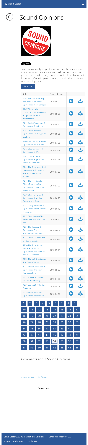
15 (62, 309)
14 (54, 309)
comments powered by (34, 377)
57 (77, 341)
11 (31, 309)
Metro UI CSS (65, 436)
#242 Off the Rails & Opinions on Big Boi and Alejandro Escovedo (33, 159)
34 (24, 328)
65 (77, 347)
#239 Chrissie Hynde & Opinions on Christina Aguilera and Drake (33, 198)
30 (54, 322)
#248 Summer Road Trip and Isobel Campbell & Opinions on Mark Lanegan (34, 101)
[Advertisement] (45, 410)
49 (77, 335)
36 (39, 328)
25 (77, 316)
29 (47, 322)
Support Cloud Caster (13, 441)
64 (69, 347)
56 (69, 341)
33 (77, 322)
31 (62, 322)
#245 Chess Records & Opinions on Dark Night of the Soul (34, 133)
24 (69, 316)
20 (39, 316)
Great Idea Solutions (35, 436)
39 (62, 328)
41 (77, 328)
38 (54, 328)
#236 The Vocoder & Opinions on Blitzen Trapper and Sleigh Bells (33, 230)
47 (62, 335)
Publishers (32, 441)
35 (31, 328)
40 (69, 328)
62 (54, 347)
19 (31, 316)
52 (39, 341)
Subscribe (28, 86)
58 (24, 347)
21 (47, 316)
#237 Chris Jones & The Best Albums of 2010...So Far (34, 219)
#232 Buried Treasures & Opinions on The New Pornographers (34, 269)
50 (24, 341)
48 (69, 335)
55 (62, 341)
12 (39, 309)
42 (24, 335)
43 (31, 335)
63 (62, 347)
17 (77, 309)
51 (31, 341)
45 (47, 335)
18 (24, 316)
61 (47, 347)
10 (24, 309)
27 (31, 322)
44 (39, 335)
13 (47, 309)
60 (39, 347)
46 (54, 335)
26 (24, 322)
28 (39, 322)
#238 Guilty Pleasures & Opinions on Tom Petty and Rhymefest (35, 208)
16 (69, 309)
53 (47, 341)
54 (54, 341)
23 (62, 316)
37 (47, 328)
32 (69, 322)
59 (31, 347)
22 (54, 316)
